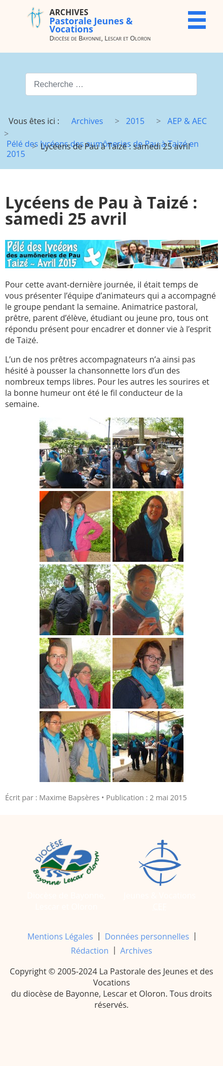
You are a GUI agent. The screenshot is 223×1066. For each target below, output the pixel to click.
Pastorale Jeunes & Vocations (91, 20)
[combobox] (111, 84)
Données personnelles (147, 936)
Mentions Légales (60, 936)
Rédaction (89, 950)
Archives (136, 950)
